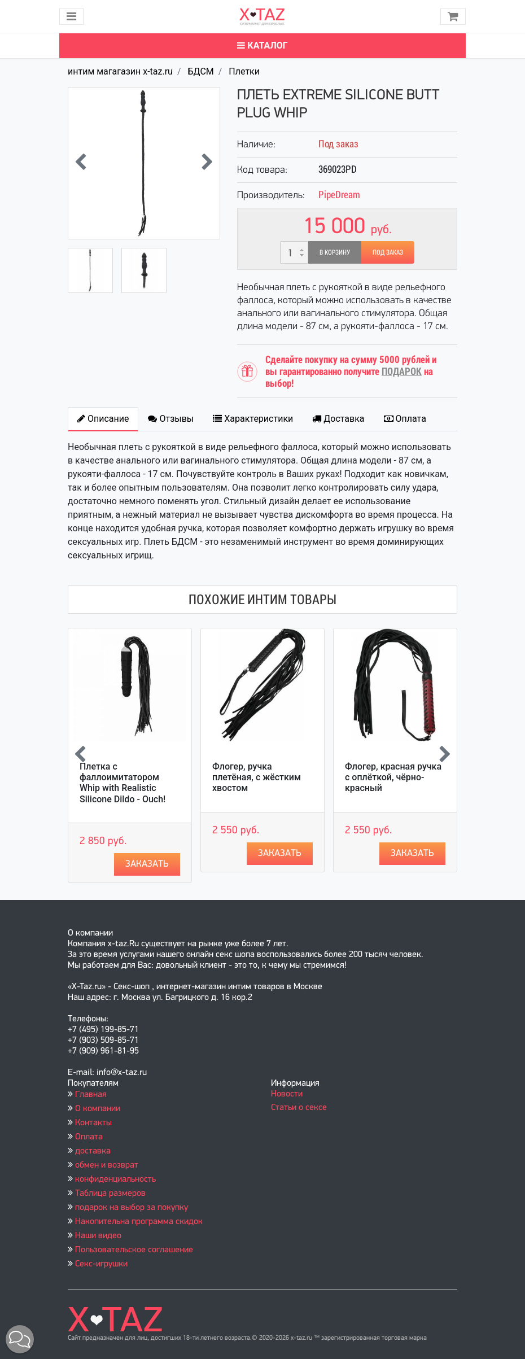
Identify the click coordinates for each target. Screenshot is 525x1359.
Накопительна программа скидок (139, 1221)
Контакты (93, 1123)
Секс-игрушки (101, 1264)
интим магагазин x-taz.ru (120, 71)
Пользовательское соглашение (134, 1250)
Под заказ (388, 252)
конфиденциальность (115, 1179)
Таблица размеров (110, 1193)
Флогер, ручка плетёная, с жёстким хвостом (256, 777)
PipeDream (339, 194)
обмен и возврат (106, 1165)
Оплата (89, 1137)
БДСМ (200, 71)
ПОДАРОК (402, 371)
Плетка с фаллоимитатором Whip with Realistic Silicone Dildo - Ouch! (122, 783)
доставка (93, 1151)
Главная (91, 1094)
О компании (97, 1108)
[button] (20, 1339)
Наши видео (98, 1235)
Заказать (147, 864)
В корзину (335, 252)
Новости (287, 1094)
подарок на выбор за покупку (131, 1207)
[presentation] (80, 163)
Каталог (262, 45)
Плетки (244, 71)
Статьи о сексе (299, 1107)
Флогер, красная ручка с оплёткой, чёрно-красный (393, 777)
